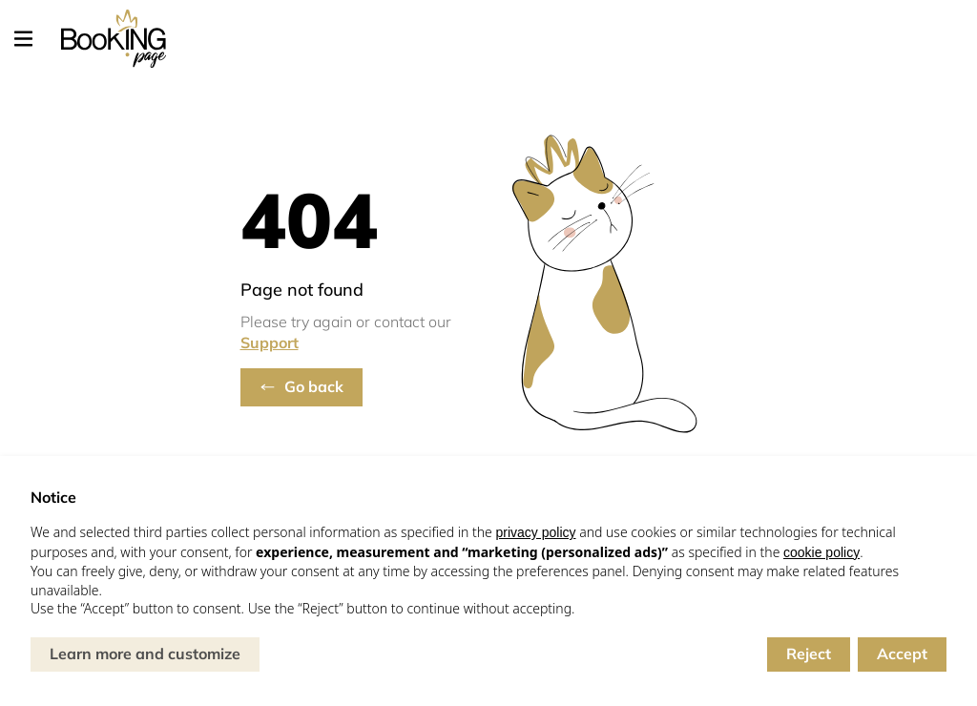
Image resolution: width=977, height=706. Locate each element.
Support (269, 342)
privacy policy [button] (535, 532)
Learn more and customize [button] (145, 653)
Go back (313, 386)
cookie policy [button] (821, 552)
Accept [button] (902, 653)
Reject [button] (808, 653)
